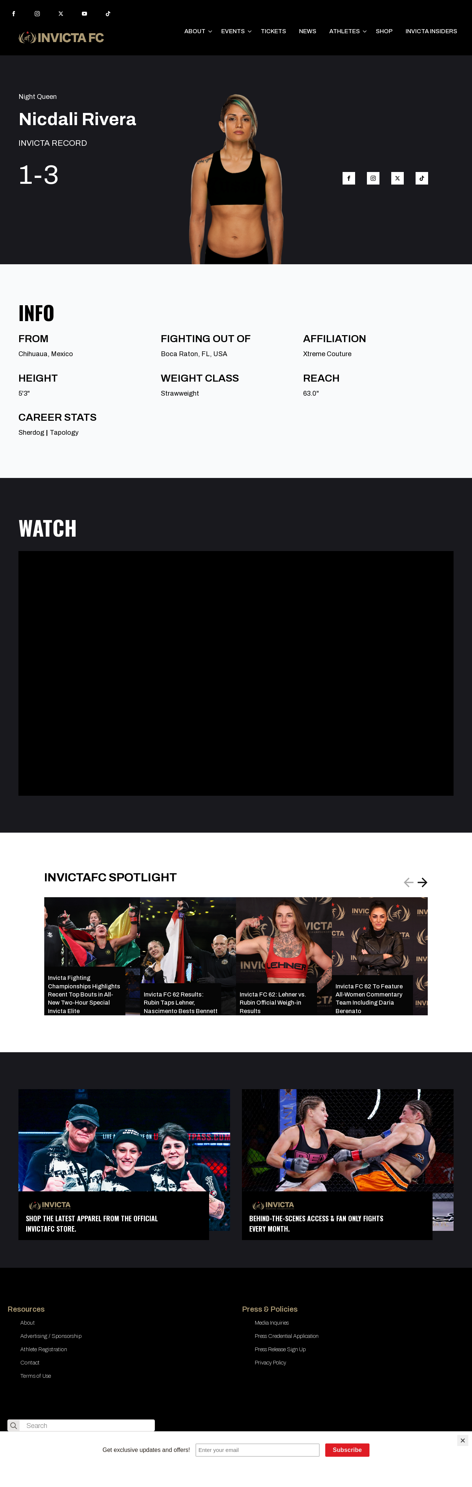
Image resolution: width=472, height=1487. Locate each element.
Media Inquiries (272, 1323)
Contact (30, 1363)
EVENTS (233, 31)
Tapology (64, 432)
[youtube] (84, 13)
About (27, 1323)
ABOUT (194, 31)
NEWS (307, 31)
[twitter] (61, 13)
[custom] (108, 13)
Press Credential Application (287, 1336)
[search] (14, 1426)
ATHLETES (344, 31)
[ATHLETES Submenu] (365, 31)
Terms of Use (35, 1376)
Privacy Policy (270, 1363)
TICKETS (273, 31)
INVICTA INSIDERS (431, 31)
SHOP (384, 31)
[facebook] (13, 13)
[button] (422, 882)
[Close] (462, 1440)
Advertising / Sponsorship (50, 1336)
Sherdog (31, 432)
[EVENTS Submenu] (250, 31)
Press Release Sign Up (280, 1349)
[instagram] (37, 13)
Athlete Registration (43, 1349)
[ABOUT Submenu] (210, 31)
